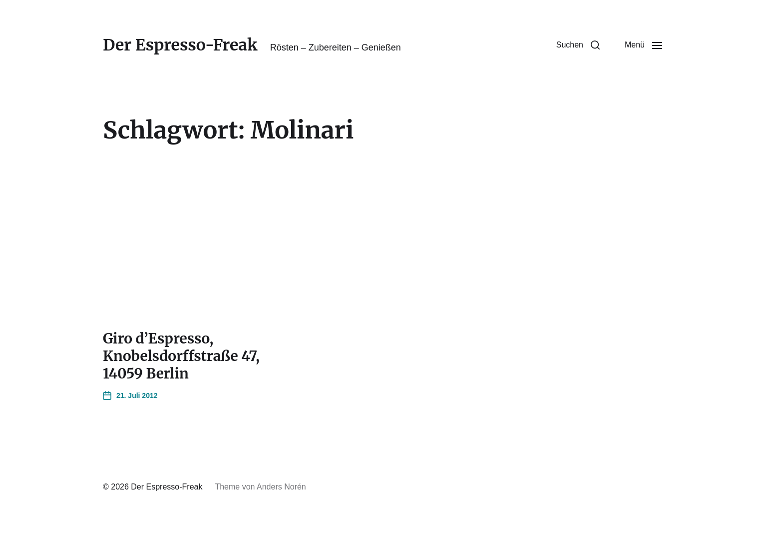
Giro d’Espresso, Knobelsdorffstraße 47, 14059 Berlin (181, 356)
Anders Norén (281, 486)
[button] (578, 45)
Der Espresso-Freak (180, 45)
